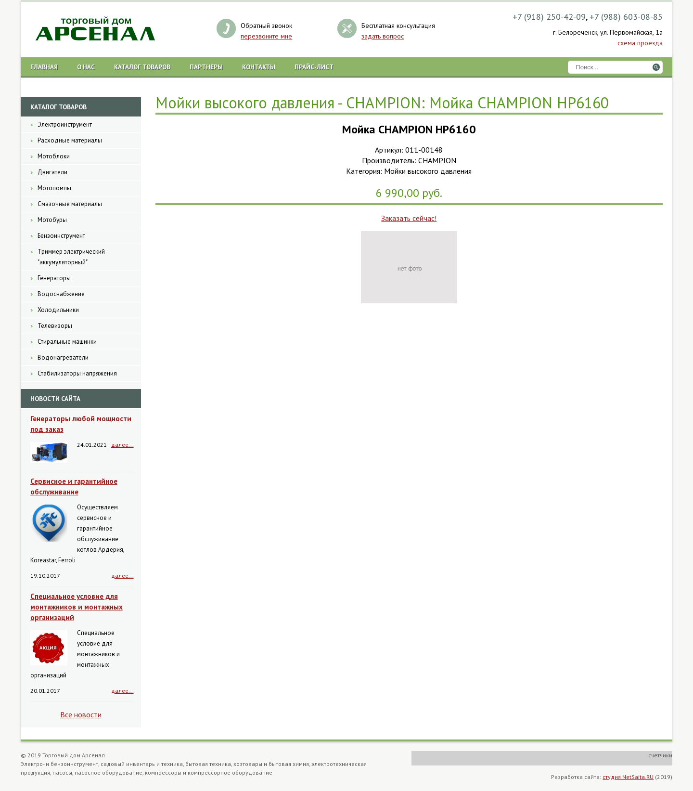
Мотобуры (52, 220)
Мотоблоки (54, 156)
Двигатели (52, 172)
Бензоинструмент (61, 236)
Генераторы (54, 278)
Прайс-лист (314, 67)
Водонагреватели (63, 357)
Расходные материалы (70, 140)
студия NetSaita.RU (628, 776)
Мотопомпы (54, 188)
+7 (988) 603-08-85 (626, 16)
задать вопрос (382, 36)
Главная (44, 67)
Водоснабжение (61, 294)
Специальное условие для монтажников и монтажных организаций (76, 607)
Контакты (258, 67)
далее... (122, 444)
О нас (86, 67)
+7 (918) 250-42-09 (549, 16)
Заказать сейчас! (408, 218)
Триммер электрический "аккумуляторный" (71, 256)
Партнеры (206, 67)
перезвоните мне (266, 36)
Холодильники (58, 310)
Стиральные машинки (67, 341)
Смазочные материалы (70, 204)
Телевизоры (55, 326)
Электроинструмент (65, 124)
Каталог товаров (142, 67)
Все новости (81, 714)
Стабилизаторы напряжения (77, 373)
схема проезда (640, 43)
